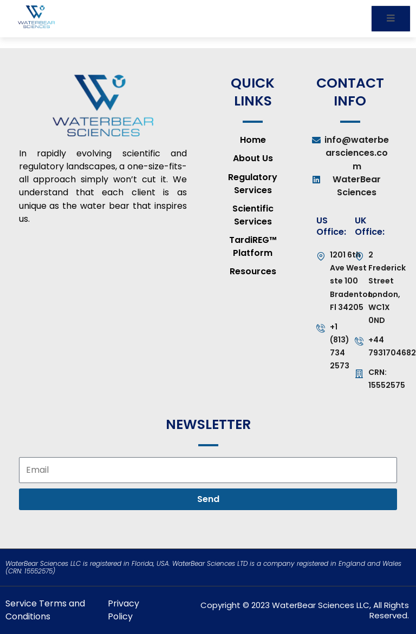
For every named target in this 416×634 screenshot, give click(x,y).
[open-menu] (391, 18)
